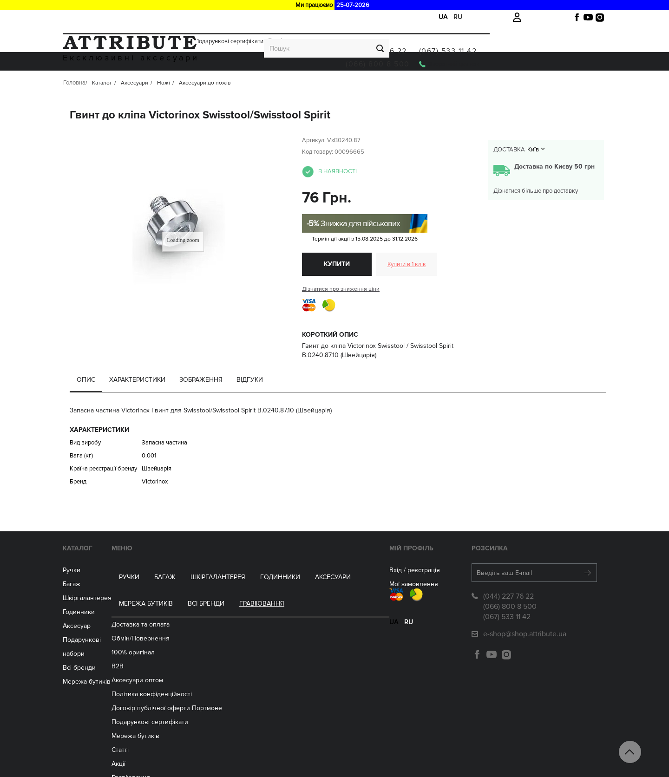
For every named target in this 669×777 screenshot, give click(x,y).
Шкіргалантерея (194, 85)
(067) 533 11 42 (565, 41)
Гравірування (286, 17)
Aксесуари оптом (205, 649)
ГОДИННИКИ (257, 85)
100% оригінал (201, 622)
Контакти (192, 761)
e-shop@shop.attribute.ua (506, 657)
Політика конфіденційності (219, 663)
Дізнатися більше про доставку (535, 214)
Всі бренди (429, 85)
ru (457, 17)
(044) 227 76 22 (493, 41)
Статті (188, 719)
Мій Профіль (330, 572)
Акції (183, 17)
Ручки (106, 85)
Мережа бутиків (369, 85)
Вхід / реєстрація (333, 594)
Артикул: (314, 164)
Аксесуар (95, 649)
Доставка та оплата (89, 17)
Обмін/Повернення (146, 17)
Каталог (96, 572)
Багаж (141, 85)
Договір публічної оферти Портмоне (234, 677)
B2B (185, 636)
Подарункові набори (112, 663)
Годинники (97, 636)
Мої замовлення (332, 608)
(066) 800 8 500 (494, 54)
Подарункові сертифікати (229, 17)
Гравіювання (485, 85)
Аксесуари (310, 85)
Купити (337, 288)
